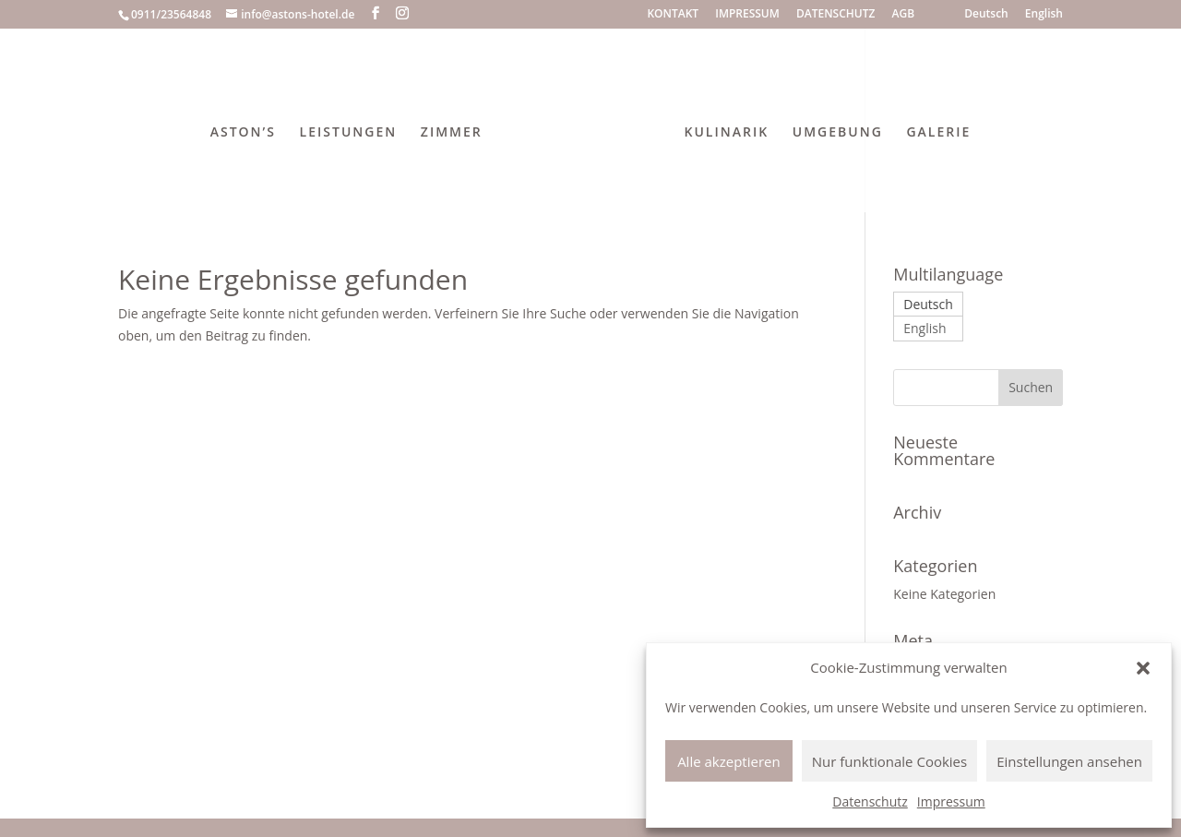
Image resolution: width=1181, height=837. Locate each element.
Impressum (951, 801)
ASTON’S (243, 133)
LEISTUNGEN (349, 133)
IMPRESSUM (747, 14)
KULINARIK (727, 133)
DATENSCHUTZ (835, 14)
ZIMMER (452, 133)
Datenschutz (869, 801)
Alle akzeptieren (729, 761)
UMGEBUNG (838, 133)
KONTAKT (672, 14)
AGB (903, 14)
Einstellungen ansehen (1069, 761)
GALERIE (938, 133)
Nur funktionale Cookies (889, 761)
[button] (1143, 668)
